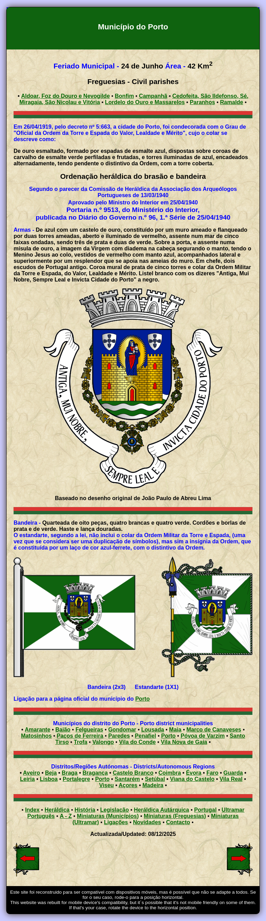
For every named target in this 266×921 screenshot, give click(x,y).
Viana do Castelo (192, 779)
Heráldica (57, 810)
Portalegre (76, 779)
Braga (69, 773)
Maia (175, 730)
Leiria (27, 779)
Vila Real (231, 779)
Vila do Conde (137, 742)
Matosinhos (36, 736)
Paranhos (202, 102)
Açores (128, 785)
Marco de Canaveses (213, 730)
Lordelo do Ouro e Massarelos (145, 102)
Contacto (178, 822)
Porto (142, 699)
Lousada (152, 730)
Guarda (233, 773)
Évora (193, 773)
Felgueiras (89, 730)
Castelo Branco (133, 773)
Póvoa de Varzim (202, 736)
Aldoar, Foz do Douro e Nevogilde (65, 96)
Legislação (114, 810)
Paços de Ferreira (80, 736)
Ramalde (231, 102)
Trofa (80, 742)
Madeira (152, 785)
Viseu (106, 785)
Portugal (205, 810)
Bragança (95, 773)
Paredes (119, 736)
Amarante (38, 730)
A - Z (66, 816)
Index (32, 810)
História (84, 810)
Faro (212, 773)
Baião (63, 730)
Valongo (103, 742)
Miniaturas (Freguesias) (175, 816)
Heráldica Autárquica (161, 810)
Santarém (127, 779)
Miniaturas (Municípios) (108, 816)
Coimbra (170, 773)
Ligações (116, 822)
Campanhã (153, 96)
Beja (51, 773)
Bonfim (124, 96)
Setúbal (155, 779)
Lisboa (49, 779)
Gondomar (122, 730)
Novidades (147, 822)
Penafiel (145, 736)
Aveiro (31, 773)
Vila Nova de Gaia (184, 742)
